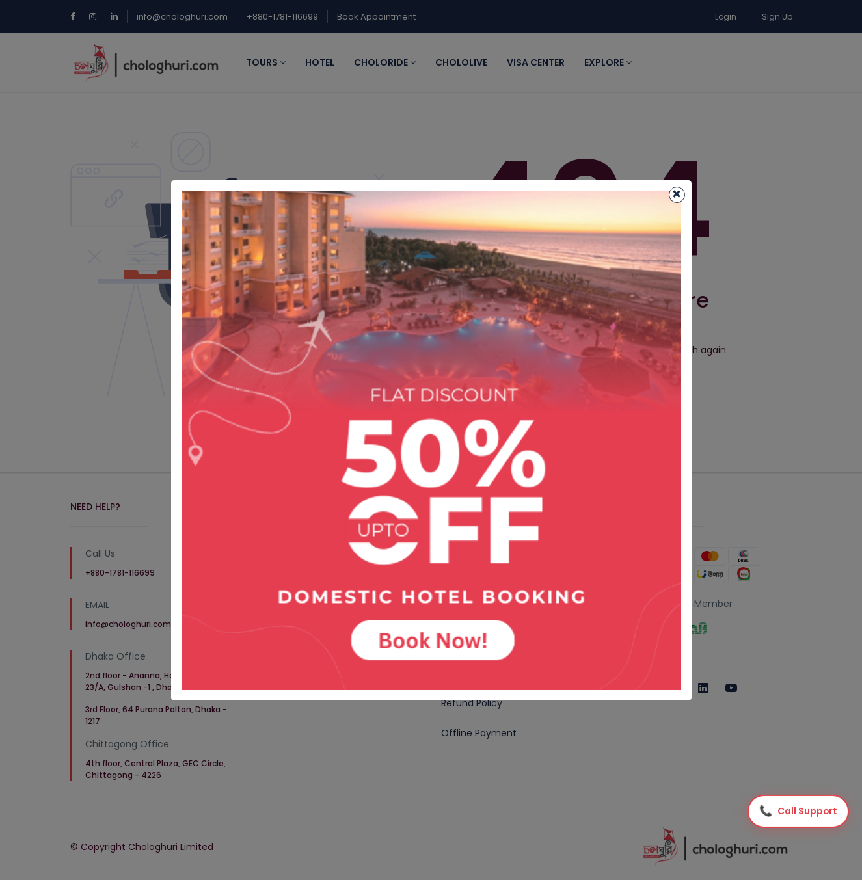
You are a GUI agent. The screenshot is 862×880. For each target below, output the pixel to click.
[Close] (677, 195)
